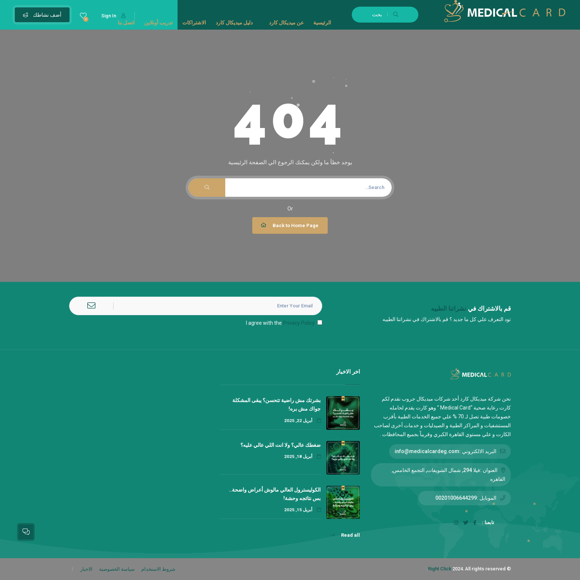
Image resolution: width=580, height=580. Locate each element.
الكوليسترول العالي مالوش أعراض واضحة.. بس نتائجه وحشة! (275, 494)
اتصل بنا (126, 23)
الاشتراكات (194, 23)
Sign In (113, 15)
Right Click (439, 568)
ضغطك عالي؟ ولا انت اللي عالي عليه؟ (280, 445)
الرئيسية (322, 23)
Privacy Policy (299, 323)
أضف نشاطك (42, 15)
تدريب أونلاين (158, 23)
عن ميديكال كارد (283, 23)
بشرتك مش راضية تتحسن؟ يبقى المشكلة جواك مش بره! (276, 404)
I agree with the (284, 323)
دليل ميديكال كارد (234, 23)
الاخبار (86, 569)
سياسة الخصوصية (117, 569)
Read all (345, 535)
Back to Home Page (289, 225)
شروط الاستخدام (158, 569)
